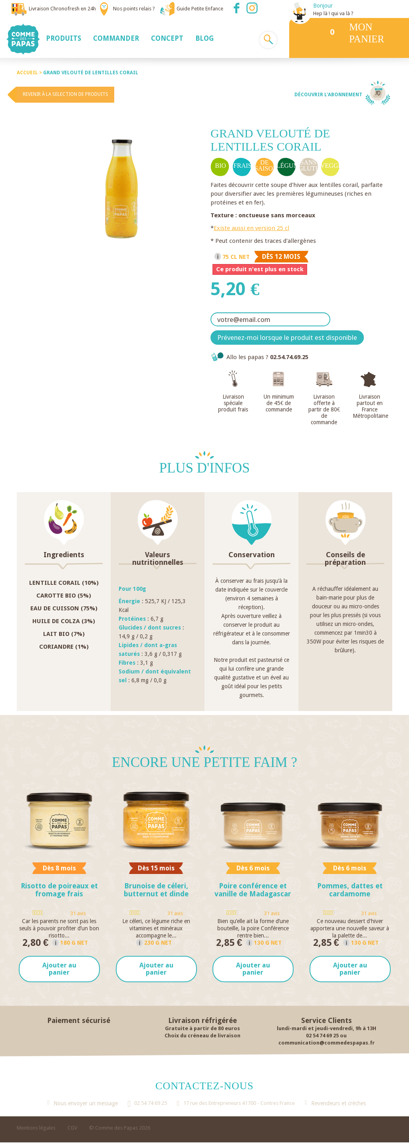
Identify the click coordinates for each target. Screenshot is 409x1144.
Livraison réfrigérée (202, 1022)
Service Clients (326, 1022)
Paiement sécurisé (78, 1022)
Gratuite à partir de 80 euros (202, 1030)
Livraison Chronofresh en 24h (62, 9)
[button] (63, 38)
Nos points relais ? (134, 9)
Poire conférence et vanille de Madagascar (252, 890)
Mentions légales (36, 1129)
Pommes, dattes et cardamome (350, 890)
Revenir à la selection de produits (65, 94)
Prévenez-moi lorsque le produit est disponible (287, 338)
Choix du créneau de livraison (202, 1037)
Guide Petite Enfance (200, 9)
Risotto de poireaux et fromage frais (59, 890)
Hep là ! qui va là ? (333, 13)
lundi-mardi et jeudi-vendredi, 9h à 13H (326, 1030)
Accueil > (30, 72)
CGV (72, 1129)
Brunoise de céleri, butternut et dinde (156, 890)
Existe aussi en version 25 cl (251, 228)
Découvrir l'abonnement (328, 94)
